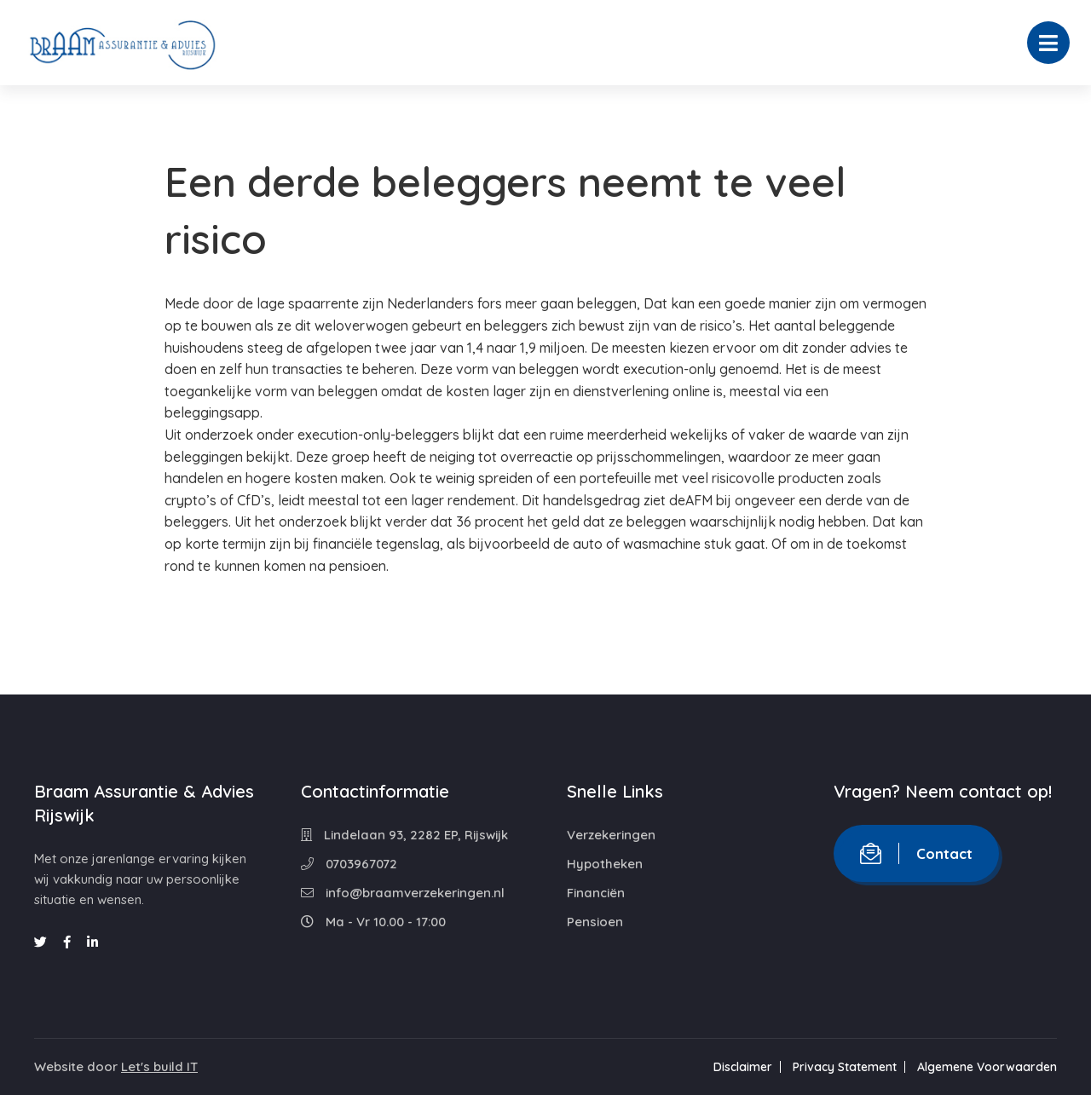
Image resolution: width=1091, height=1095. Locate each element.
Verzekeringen (611, 835)
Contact (916, 853)
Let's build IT (159, 1066)
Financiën (596, 893)
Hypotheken (605, 864)
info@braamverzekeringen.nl (403, 893)
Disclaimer (742, 1067)
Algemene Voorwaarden (987, 1067)
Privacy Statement (845, 1067)
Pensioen (595, 921)
